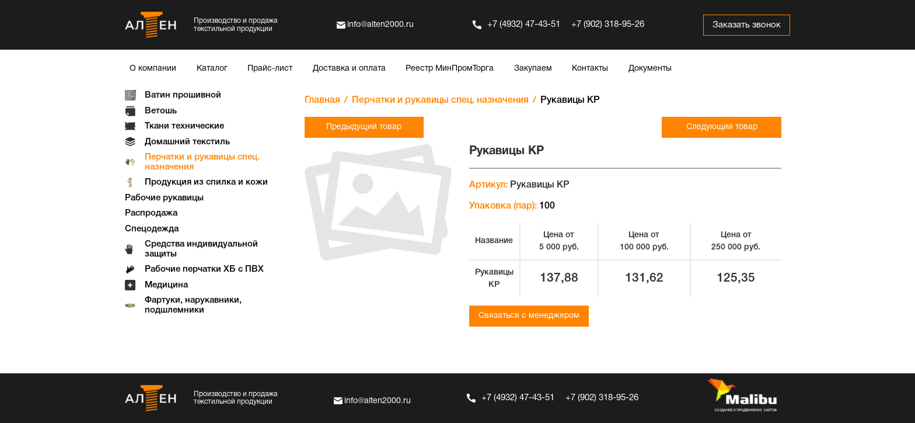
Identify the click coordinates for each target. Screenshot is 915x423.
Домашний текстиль (187, 142)
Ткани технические (184, 126)
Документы (650, 68)
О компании (153, 68)
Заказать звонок (746, 25)
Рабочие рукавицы (164, 198)
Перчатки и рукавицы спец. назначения (202, 162)
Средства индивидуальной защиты (201, 249)
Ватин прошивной (183, 95)
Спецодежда (152, 229)
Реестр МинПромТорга (450, 68)
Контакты (590, 68)
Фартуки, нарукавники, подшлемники (193, 305)
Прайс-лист (269, 68)
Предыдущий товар (363, 127)
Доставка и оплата (349, 68)
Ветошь (161, 111)
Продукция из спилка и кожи (206, 182)
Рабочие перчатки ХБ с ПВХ (204, 269)
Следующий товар (721, 127)
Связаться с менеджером (529, 316)
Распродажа (151, 213)
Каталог (212, 68)
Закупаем (533, 68)
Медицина (166, 285)
